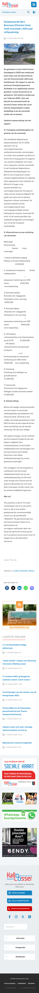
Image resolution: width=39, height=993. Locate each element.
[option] (19, 615)
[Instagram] (16, 916)
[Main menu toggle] (34, 4)
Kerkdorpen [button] (15, 956)
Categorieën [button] (15, 946)
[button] (28, 12)
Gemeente (24, 571)
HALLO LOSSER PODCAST (20, 901)
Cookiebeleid (22, 983)
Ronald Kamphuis (11, 987)
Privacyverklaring (9, 983)
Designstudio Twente (29, 987)
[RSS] (29, 916)
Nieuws (31, 571)
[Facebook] (9, 916)
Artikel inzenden (18, 893)
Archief (16, 571)
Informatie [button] (15, 937)
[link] (34, 12)
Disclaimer (31, 983)
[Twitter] (22, 916)
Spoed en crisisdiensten (20, 908)
